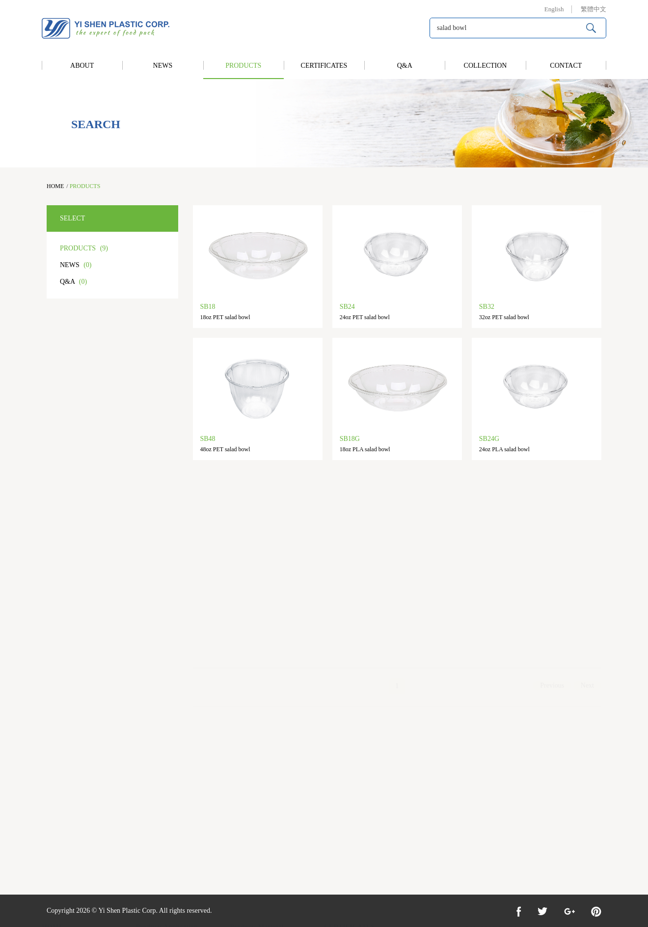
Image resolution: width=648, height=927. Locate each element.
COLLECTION (485, 65)
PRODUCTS (243, 65)
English (554, 9)
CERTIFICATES (324, 65)
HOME (55, 186)
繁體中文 (593, 9)
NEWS (163, 65)
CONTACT (566, 65)
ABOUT (82, 65)
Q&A (404, 65)
